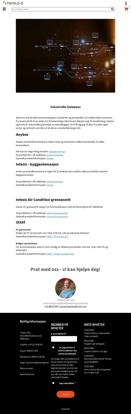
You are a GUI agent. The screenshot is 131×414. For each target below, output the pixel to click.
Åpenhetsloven (27, 374)
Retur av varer (26, 368)
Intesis (50, 185)
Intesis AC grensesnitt (57, 213)
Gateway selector (57, 151)
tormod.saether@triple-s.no (73, 306)
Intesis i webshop (55, 181)
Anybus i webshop (55, 155)
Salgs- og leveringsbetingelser (34, 362)
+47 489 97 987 (51, 306)
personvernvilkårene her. (62, 371)
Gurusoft (65, 409)
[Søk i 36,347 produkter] (60, 9)
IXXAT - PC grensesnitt (57, 236)
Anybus (50, 158)
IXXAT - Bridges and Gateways (60, 253)
